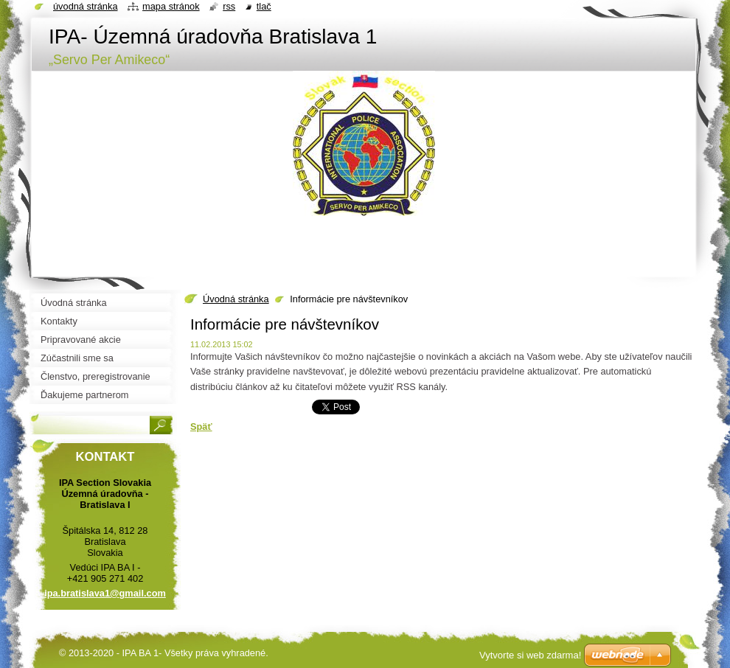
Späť (201, 426)
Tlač (264, 6)
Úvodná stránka (236, 299)
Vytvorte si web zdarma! (530, 655)
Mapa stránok (171, 6)
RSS (229, 6)
